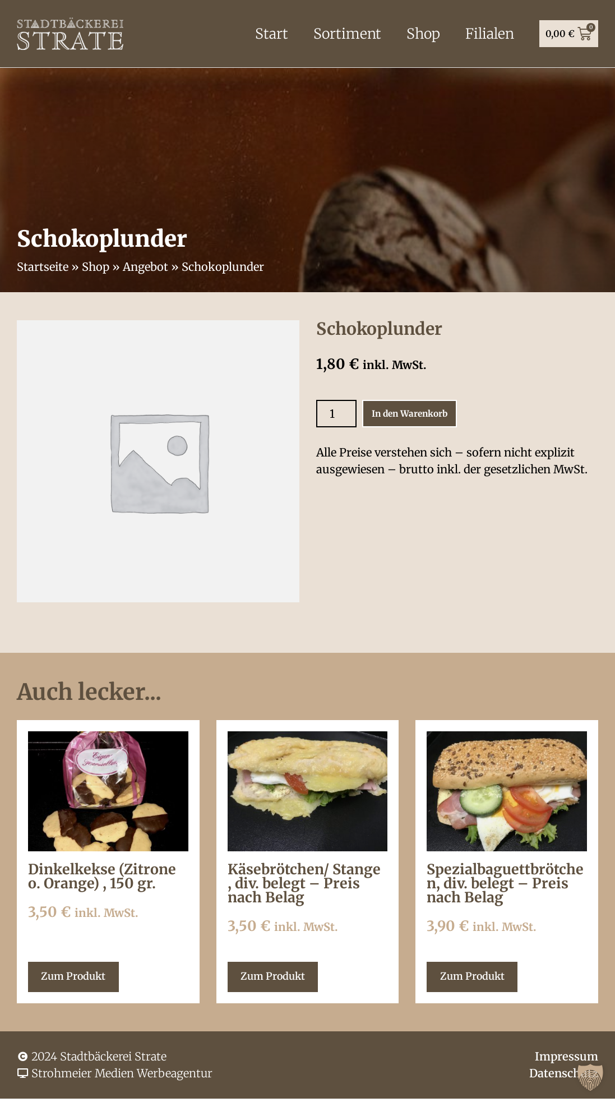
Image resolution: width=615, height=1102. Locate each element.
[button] (590, 1077)
